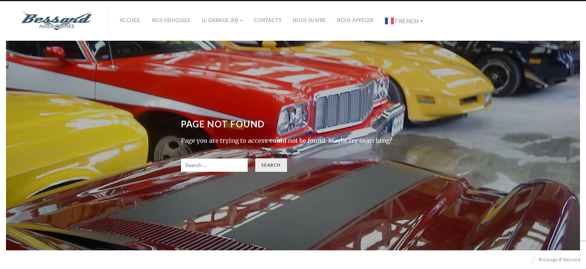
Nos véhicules (171, 20)
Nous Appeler (355, 20)
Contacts (267, 20)
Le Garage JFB (220, 20)
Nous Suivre (309, 20)
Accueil (130, 20)
